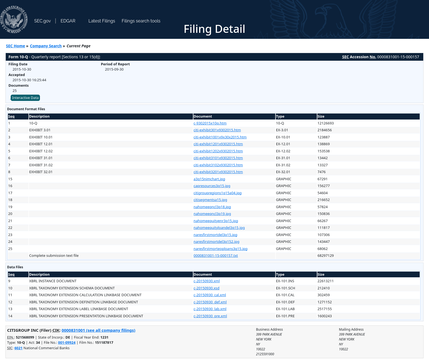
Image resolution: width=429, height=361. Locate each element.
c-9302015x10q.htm (210, 123)
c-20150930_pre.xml (210, 315)
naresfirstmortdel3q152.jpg (216, 241)
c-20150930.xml (207, 280)
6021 (19, 347)
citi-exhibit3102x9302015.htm (218, 164)
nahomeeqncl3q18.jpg (212, 206)
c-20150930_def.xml (210, 301)
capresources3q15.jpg (212, 185)
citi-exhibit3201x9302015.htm (218, 171)
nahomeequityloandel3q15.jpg (219, 227)
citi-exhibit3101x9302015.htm (218, 157)
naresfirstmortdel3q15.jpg (215, 234)
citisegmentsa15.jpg (210, 199)
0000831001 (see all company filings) (98, 330)
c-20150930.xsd (207, 288)
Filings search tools (141, 21)
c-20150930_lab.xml (210, 308)
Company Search (46, 45)
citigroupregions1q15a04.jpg (218, 192)
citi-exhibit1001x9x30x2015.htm (220, 137)
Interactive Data (25, 97)
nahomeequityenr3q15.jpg (216, 220)
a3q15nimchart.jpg (209, 178)
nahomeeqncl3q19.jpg (212, 213)
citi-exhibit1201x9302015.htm (218, 143)
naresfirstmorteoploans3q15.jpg (221, 248)
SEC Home (15, 45)
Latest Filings (101, 21)
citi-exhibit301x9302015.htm (217, 129)
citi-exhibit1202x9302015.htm (218, 151)
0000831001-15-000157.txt (216, 255)
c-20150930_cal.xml (210, 294)
